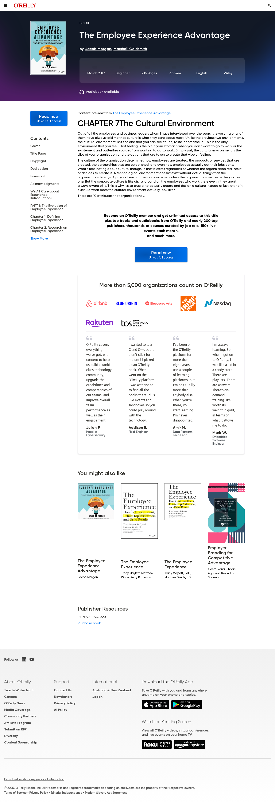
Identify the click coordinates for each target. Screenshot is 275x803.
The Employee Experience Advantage (142, 113)
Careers (10, 696)
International (104, 681)
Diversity (11, 736)
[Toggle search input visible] (269, 5)
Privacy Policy (64, 703)
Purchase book (89, 623)
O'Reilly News (14, 703)
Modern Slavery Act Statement (106, 793)
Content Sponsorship (20, 742)
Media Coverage (17, 710)
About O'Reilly (17, 681)
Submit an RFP (15, 729)
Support (62, 681)
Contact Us (62, 690)
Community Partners (20, 716)
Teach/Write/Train (18, 690)
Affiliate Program (17, 723)
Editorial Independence (66, 793)
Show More (39, 238)
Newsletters (63, 696)
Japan (97, 696)
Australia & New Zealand (111, 690)
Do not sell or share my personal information (34, 779)
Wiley (228, 73)
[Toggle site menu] (5, 5)
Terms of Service (15, 793)
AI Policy (60, 710)
